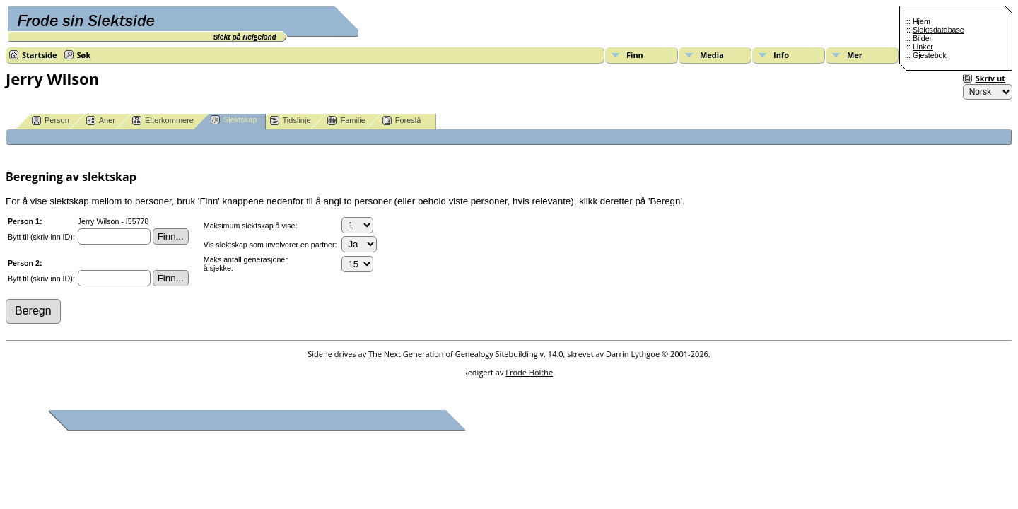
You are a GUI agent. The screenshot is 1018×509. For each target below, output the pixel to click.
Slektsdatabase (938, 29)
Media (712, 54)
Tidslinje (290, 120)
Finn (634, 54)
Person (50, 120)
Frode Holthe (529, 372)
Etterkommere (163, 120)
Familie (346, 120)
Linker (923, 46)
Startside (39, 54)
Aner (100, 120)
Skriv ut (990, 78)
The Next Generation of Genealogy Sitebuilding (453, 354)
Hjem (921, 21)
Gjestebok (930, 55)
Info (781, 54)
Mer (854, 54)
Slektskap (234, 120)
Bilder (922, 38)
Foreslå (401, 120)
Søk (84, 54)
